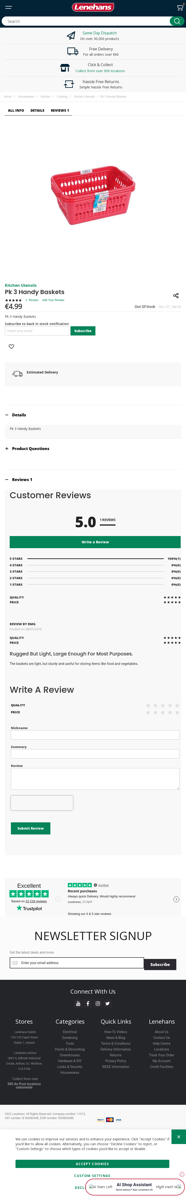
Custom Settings (92, 1175)
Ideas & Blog (115, 1036)
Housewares (26, 96)
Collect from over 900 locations (100, 71)
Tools (70, 1042)
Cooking (62, 96)
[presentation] (42, 803)
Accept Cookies (92, 1163)
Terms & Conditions (116, 1042)
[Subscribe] (160, 962)
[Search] (177, 21)
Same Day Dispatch (99, 33)
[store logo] (93, 7)
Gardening (70, 1036)
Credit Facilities (161, 1065)
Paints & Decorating (70, 1048)
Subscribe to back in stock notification (37, 323)
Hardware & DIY (70, 1059)
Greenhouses (70, 1054)
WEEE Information (116, 1065)
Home (8, 96)
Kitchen (45, 96)
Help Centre (161, 1042)
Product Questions (30, 448)
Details (19, 415)
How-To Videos (115, 1030)
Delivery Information (116, 1048)
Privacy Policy (115, 1059)
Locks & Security (69, 1065)
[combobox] (93, 21)
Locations (161, 1048)
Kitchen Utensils (84, 96)
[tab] (93, 415)
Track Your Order (161, 1054)
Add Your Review (53, 300)
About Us (162, 1030)
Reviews (22, 479)
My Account (161, 1059)
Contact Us (161, 1036)
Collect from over (25, 1077)
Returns (116, 1054)
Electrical (70, 1030)
